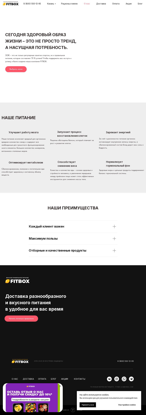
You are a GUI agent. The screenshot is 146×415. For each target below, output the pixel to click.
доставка (28, 379)
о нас (15, 379)
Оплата (115, 3)
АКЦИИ (64, 379)
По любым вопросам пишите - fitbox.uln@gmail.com (111, 387)
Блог (140, 3)
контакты (79, 379)
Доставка (101, 3)
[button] (29, 410)
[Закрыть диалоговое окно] (60, 386)
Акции (129, 3)
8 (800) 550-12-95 (32, 3)
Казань (50, 3)
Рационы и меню (69, 3)
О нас (87, 3)
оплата (42, 379)
